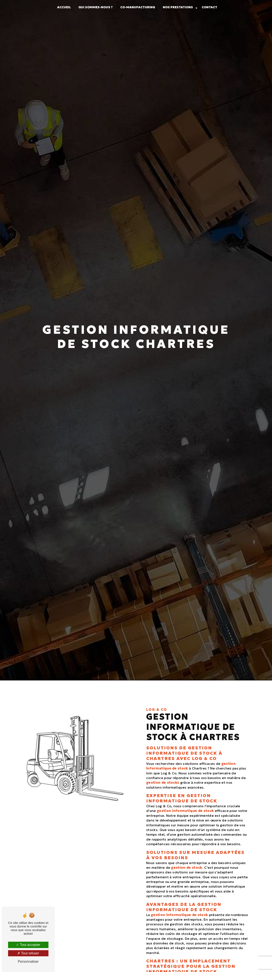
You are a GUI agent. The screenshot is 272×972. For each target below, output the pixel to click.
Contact (209, 7)
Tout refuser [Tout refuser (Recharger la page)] (28, 953)
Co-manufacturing (137, 7)
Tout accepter (28, 945)
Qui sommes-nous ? (95, 7)
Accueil (64, 7)
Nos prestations (178, 7)
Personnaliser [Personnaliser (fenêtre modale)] (28, 961)
